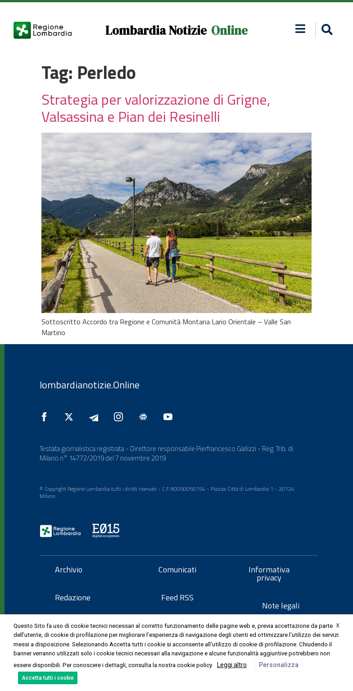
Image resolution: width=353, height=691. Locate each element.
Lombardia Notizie (156, 30)
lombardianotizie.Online (90, 384)
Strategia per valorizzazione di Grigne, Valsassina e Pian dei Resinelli (155, 107)
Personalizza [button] (279, 664)
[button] (325, 30)
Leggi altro (232, 664)
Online (229, 30)
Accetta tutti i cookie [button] (48, 678)
